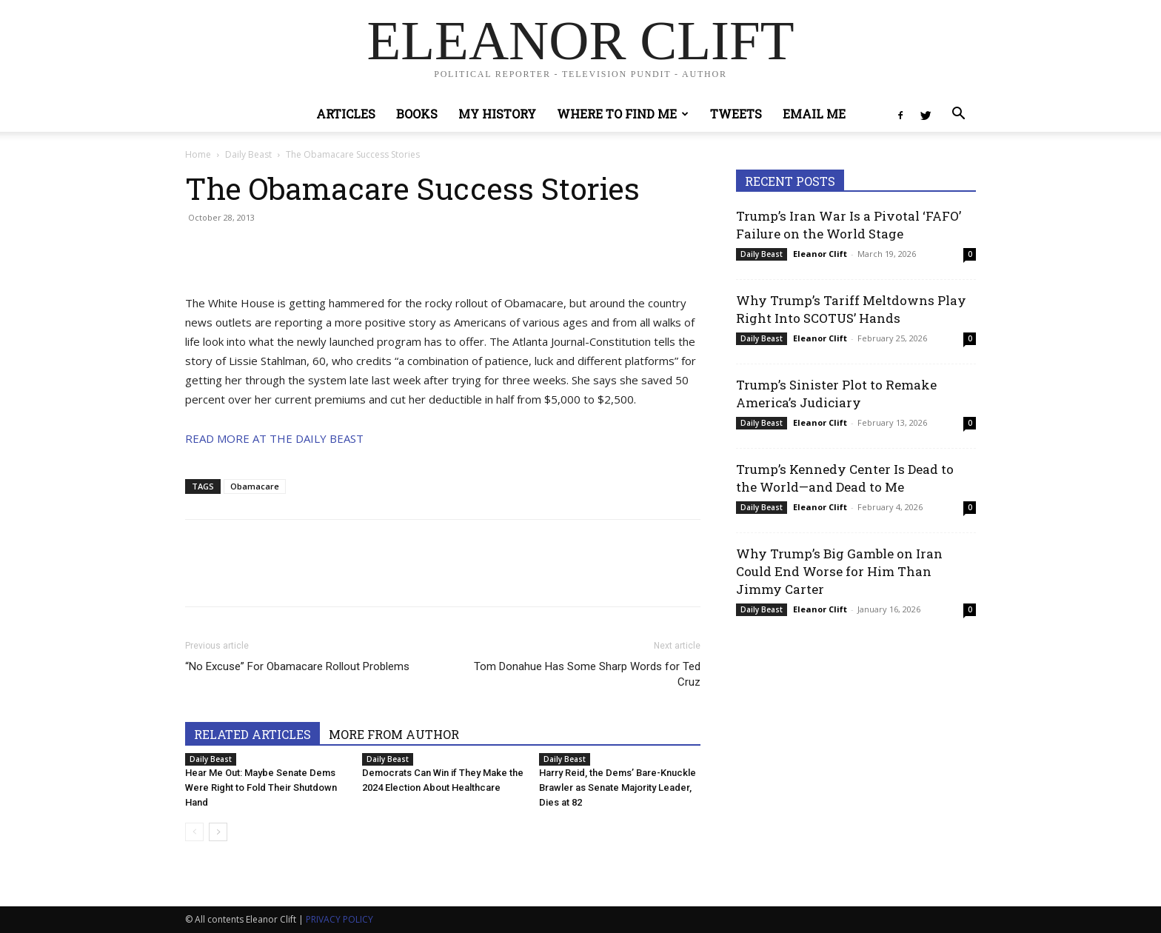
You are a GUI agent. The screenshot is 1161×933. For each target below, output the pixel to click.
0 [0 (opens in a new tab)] (970, 254)
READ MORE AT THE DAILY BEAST (274, 438)
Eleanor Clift (820, 253)
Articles (345, 113)
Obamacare (254, 486)
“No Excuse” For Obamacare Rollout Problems (297, 666)
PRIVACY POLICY (339, 919)
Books (417, 113)
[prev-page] (194, 832)
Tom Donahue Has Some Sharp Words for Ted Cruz (587, 674)
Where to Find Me (623, 113)
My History (497, 113)
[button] (958, 115)
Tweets (736, 113)
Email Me (814, 113)
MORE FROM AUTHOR (394, 734)
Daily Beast (248, 154)
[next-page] (218, 832)
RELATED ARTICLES (252, 734)
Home (198, 154)
